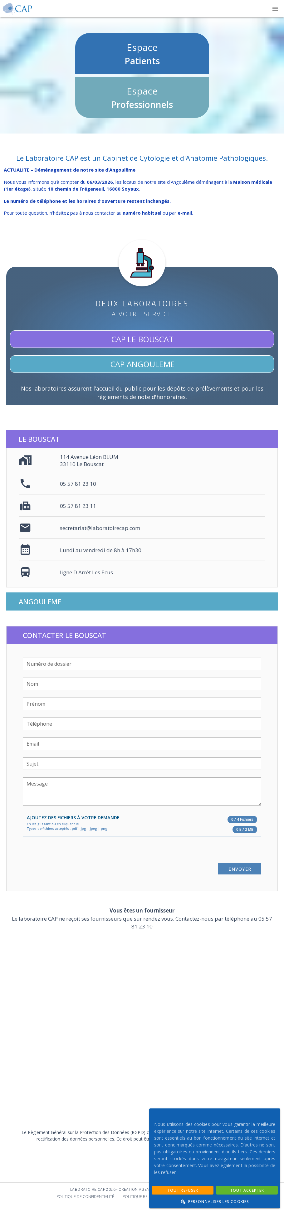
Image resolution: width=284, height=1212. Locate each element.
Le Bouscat (39, 439)
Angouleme (40, 601)
